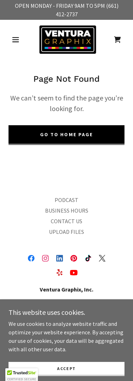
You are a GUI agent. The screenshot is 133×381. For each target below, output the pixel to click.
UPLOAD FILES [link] (66, 231)
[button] (16, 40)
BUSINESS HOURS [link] (66, 210)
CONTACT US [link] (66, 221)
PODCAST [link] (66, 199)
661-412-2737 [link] (66, 326)
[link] (67, 39)
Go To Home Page (66, 134)
